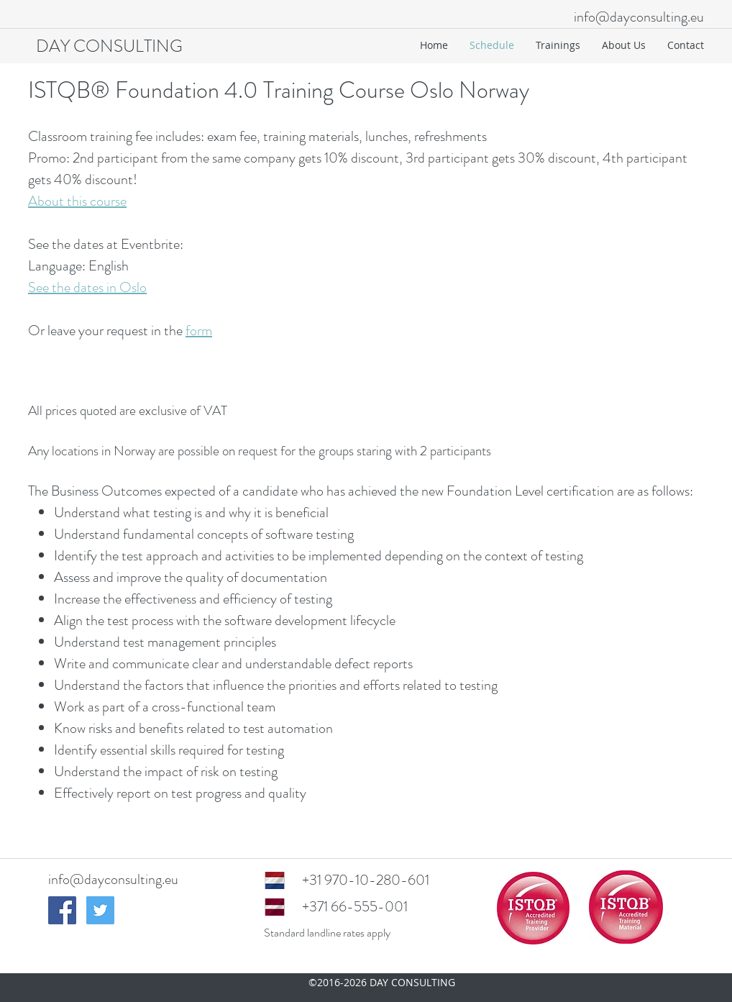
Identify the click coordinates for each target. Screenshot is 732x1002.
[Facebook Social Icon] (62, 910)
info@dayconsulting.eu (639, 16)
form (199, 330)
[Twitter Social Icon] (100, 910)
